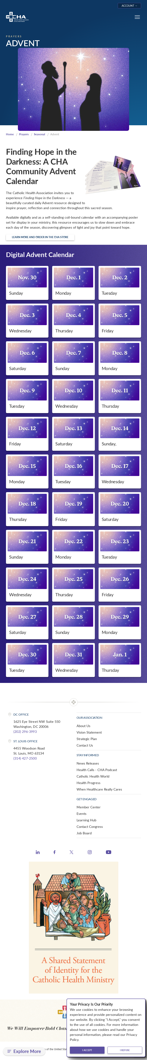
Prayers (24, 134)
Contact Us (85, 745)
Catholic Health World (93, 776)
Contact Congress (90, 826)
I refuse (125, 1050)
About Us (83, 726)
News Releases (88, 763)
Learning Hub (86, 820)
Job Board (84, 833)
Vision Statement (89, 732)
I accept (87, 1050)
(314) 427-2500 (25, 758)
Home (10, 134)
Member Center (89, 807)
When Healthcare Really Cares (99, 789)
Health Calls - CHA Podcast (97, 770)
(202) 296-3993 (25, 731)
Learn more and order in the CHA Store (40, 237)
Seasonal (39, 134)
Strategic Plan (87, 739)
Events (81, 813)
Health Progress (88, 783)
